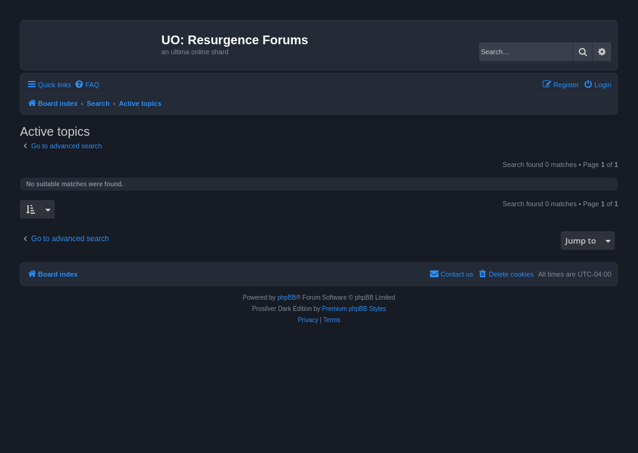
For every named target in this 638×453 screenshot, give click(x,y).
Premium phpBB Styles (354, 308)
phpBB (286, 297)
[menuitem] (86, 84)
